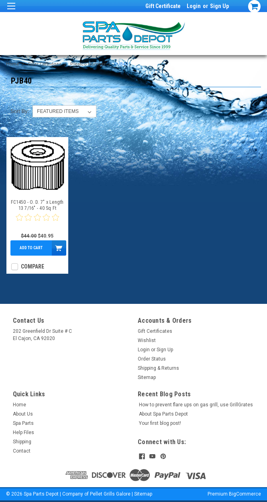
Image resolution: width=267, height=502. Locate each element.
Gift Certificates (155, 331)
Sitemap (147, 377)
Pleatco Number (88, 64)
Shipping (22, 442)
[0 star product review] (37, 222)
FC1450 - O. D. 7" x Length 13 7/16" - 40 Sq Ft (37, 205)
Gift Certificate (163, 6)
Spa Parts (23, 423)
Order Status (152, 359)
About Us (23, 414)
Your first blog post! (160, 423)
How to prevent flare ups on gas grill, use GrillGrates (196, 405)
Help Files (23, 432)
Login (194, 6)
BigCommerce (245, 494)
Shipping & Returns (158, 368)
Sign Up (219, 6)
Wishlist (147, 340)
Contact (22, 451)
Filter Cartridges (44, 64)
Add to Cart (31, 248)
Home (12, 64)
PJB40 (121, 64)
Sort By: (19, 111)
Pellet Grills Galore (110, 494)
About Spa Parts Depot (163, 414)
